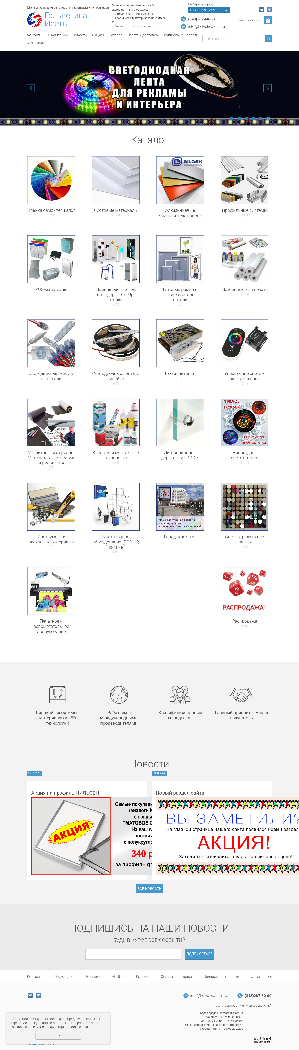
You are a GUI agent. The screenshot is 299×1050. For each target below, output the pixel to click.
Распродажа (244, 621)
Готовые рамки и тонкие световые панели (180, 294)
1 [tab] (231, 118)
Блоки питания (180, 373)
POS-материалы (51, 289)
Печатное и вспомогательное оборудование (51, 626)
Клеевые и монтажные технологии (116, 455)
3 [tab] (246, 118)
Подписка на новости (180, 35)
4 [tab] (253, 118)
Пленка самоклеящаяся (51, 210)
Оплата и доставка (142, 35)
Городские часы (180, 536)
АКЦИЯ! (98, 35)
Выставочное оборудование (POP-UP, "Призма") (115, 542)
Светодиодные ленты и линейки (115, 376)
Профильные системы (244, 210)
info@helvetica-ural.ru (206, 26)
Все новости (149, 889)
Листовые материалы (116, 210)
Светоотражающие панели (244, 539)
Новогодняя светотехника (244, 455)
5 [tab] (260, 118)
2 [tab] (239, 118)
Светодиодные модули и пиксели (51, 376)
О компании (58, 35)
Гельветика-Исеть (67, 20)
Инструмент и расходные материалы (51, 539)
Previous (31, 88)
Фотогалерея (37, 42)
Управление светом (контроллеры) (244, 376)
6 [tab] (268, 118)
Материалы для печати (244, 289)
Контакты (35, 35)
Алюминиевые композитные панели (180, 213)
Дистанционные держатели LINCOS (180, 455)
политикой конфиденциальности (53, 1027)
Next (267, 88)
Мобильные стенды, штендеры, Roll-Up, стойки (115, 294)
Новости (79, 35)
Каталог (115, 35)
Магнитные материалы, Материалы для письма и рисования (51, 457)
